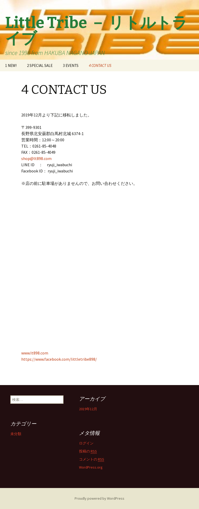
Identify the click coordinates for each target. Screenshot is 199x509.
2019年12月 (88, 409)
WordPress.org (91, 467)
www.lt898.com (34, 352)
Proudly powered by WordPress (99, 498)
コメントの (91, 459)
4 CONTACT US (100, 65)
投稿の (88, 451)
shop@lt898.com (36, 158)
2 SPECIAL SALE (40, 65)
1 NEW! (11, 65)
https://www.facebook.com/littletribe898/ (59, 359)
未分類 (15, 433)
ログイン (86, 443)
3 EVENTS (71, 65)
